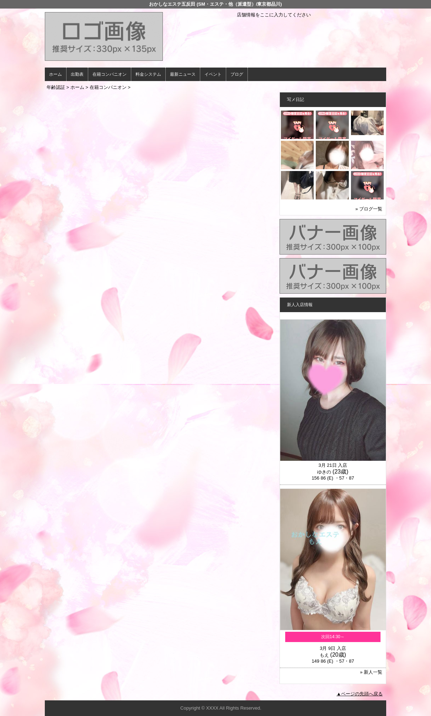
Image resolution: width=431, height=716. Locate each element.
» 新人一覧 (371, 672)
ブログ (236, 74)
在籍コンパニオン (109, 74)
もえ (324, 655)
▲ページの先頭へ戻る (359, 693)
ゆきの (324, 472)
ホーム (55, 74)
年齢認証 (56, 87)
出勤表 (77, 74)
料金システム (148, 74)
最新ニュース (183, 74)
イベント (213, 74)
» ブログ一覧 (368, 209)
